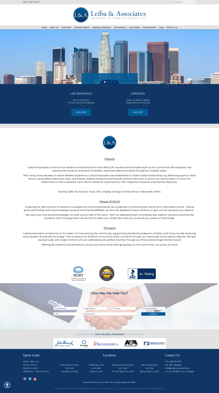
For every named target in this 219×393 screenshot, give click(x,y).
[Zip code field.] (66, 313)
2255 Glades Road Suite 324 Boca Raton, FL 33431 (149, 368)
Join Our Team (42, 372)
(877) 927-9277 (31, 2)
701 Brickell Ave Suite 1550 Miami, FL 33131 (96, 368)
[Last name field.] (95, 308)
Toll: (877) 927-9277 (173, 362)
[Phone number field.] (124, 308)
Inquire (81, 112)
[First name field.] (66, 308)
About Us (34, 362)
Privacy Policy (30, 365)
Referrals (28, 372)
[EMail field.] (153, 308)
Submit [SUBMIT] (153, 314)
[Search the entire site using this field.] (185, 2)
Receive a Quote (30, 368)
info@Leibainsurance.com (177, 368)
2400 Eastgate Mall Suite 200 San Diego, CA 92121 (69, 368)
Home (25, 362)
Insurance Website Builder (153, 389)
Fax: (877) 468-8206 (173, 365)
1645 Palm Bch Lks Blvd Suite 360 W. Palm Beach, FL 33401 (123, 368)
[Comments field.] (109, 313)
